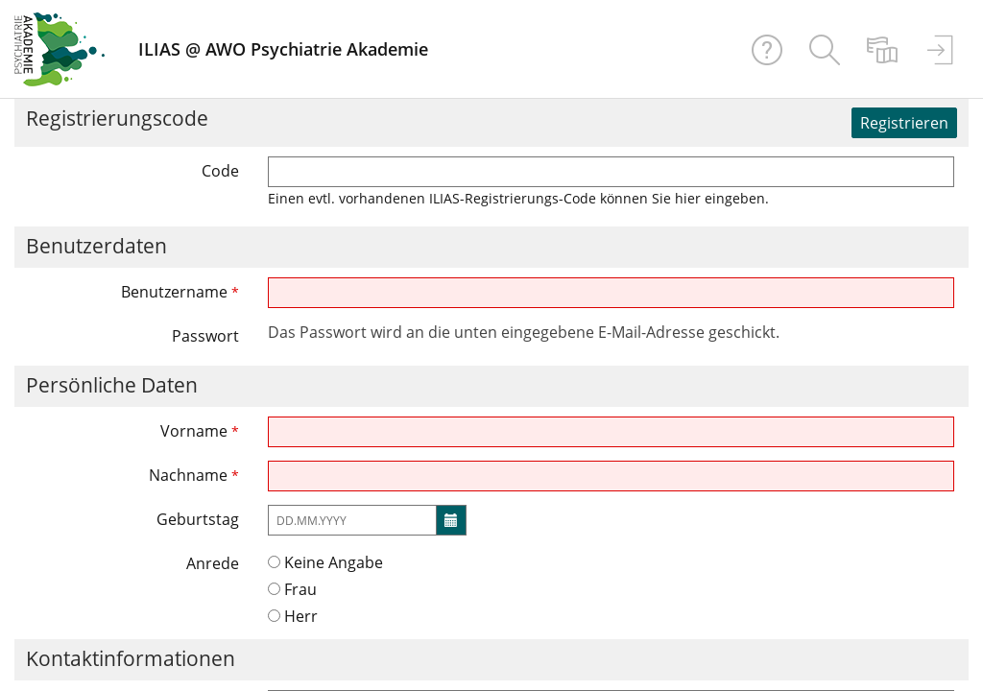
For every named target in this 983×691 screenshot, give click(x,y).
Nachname (194, 475)
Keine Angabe (325, 562)
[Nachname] (611, 476)
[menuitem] (824, 49)
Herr (293, 616)
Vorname (199, 430)
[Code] (611, 171)
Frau (292, 589)
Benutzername (180, 291)
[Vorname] (611, 432)
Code (220, 170)
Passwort (205, 335)
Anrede (212, 563)
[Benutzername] (611, 292)
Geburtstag (197, 519)
